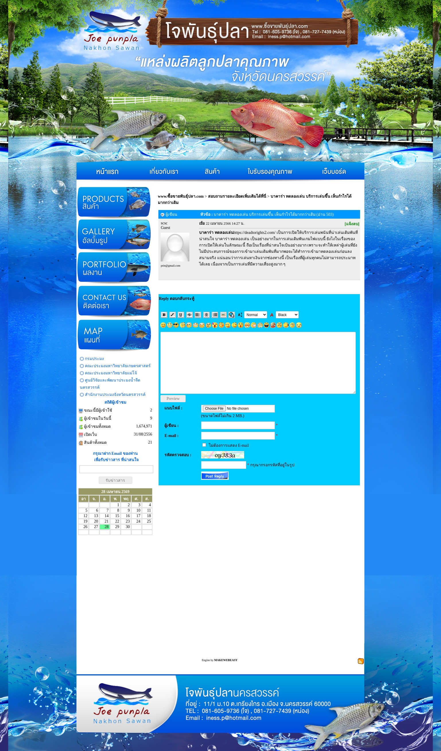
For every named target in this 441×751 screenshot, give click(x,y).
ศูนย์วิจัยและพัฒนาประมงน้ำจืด (112, 380)
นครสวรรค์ (90, 387)
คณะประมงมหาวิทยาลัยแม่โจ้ (111, 373)
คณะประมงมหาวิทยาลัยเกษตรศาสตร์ (118, 366)
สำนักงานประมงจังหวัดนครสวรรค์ (115, 394)
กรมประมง (94, 359)
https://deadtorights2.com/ (237, 232)
